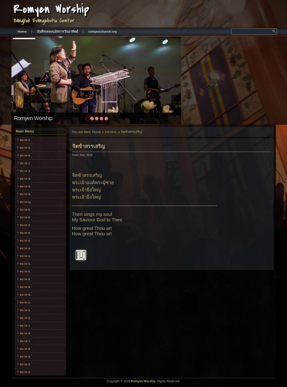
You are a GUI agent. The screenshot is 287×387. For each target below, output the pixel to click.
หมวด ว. (25, 341)
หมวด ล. (25, 333)
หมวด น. (25, 248)
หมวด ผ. (25, 271)
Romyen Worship (51, 9)
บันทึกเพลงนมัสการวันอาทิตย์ (57, 31)
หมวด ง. (25, 163)
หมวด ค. (25, 155)
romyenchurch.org (102, 31)
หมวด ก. (25, 140)
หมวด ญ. (26, 202)
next (166, 80)
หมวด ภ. (25, 302)
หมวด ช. (25, 186)
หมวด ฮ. (25, 372)
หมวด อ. (25, 364)
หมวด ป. (25, 263)
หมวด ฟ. (25, 294)
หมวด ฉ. (25, 178)
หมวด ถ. (25, 225)
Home (22, 31)
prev (26, 80)
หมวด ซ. (25, 194)
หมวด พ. (25, 287)
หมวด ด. (25, 209)
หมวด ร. (25, 325)
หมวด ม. (25, 310)
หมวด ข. (25, 147)
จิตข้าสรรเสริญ (88, 146)
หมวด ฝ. (25, 279)
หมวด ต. (25, 217)
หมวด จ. (25, 171)
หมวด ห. (25, 356)
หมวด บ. (25, 256)
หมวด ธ (25, 240)
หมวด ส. (25, 349)
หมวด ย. (25, 318)
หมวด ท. (25, 233)
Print (75, 154)
